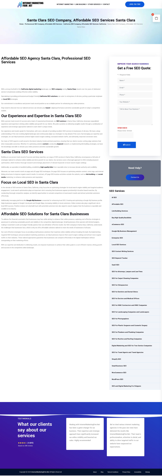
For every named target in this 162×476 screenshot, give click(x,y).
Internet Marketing (62, 6)
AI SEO (114, 197)
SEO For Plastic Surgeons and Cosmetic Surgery (129, 325)
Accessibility (137, 472)
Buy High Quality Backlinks (121, 218)
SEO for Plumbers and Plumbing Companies (128, 332)
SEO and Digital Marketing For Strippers (126, 386)
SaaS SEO (115, 265)
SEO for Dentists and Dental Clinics (125, 292)
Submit (126, 145)
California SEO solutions (49, 96)
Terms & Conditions (112, 472)
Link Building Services (120, 211)
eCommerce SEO (118, 224)
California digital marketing (31, 89)
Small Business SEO (119, 366)
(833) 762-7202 (134, 6)
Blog (102, 472)
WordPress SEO (117, 379)
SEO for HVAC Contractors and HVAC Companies (129, 305)
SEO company (57, 89)
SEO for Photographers (120, 319)
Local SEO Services (119, 245)
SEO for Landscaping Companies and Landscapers (130, 312)
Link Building (80, 6)
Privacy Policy (126, 472)
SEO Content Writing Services (123, 251)
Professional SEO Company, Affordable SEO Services (43, 24)
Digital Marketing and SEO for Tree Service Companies (132, 346)
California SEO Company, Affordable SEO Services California (84, 24)
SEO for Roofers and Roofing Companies (127, 339)
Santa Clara (71, 89)
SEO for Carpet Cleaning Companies (125, 278)
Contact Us (135, 177)
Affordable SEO (117, 204)
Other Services (95, 6)
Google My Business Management (124, 231)
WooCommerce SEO (119, 373)
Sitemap (147, 472)
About (95, 472)
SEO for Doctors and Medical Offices (125, 298)
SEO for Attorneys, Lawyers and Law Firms (127, 272)
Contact (109, 6)
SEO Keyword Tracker (119, 258)
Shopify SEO (116, 359)
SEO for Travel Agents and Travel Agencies (127, 352)
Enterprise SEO (117, 238)
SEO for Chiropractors (120, 285)
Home (21, 24)
